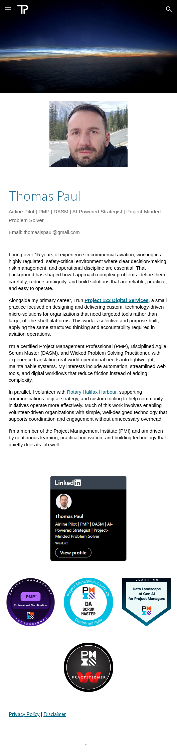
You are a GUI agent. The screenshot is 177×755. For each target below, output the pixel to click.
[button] (8, 9)
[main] (88, 212)
